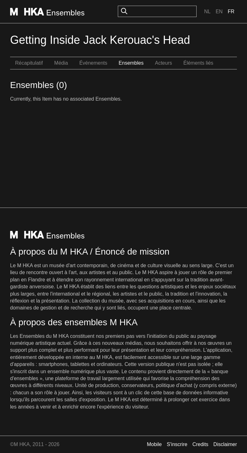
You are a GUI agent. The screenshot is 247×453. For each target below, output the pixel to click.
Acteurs (163, 63)
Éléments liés (198, 63)
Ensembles (131, 63)
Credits (200, 444)
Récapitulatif (29, 63)
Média (61, 63)
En (218, 11)
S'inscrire (177, 444)
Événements (93, 63)
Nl (207, 11)
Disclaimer (225, 444)
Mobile (154, 444)
